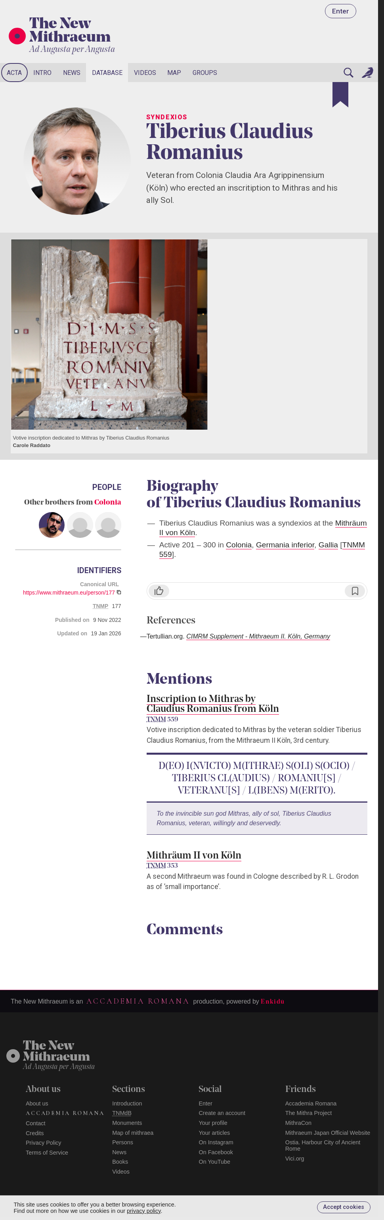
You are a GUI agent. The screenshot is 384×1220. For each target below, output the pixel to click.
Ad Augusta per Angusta (72, 49)
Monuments (127, 1123)
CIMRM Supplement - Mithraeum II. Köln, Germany (258, 636)
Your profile (213, 1123)
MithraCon (298, 1123)
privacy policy (143, 1211)
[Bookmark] (340, 94)
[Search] (348, 72)
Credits (35, 1133)
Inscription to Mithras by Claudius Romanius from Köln (213, 704)
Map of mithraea (132, 1133)
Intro (42, 72)
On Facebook (216, 1152)
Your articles (214, 1133)
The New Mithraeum (70, 31)
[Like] (159, 591)
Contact (36, 1123)
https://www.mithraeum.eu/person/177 (69, 592)
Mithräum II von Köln (194, 856)
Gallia (328, 545)
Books (120, 1162)
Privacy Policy (43, 1143)
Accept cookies (343, 1207)
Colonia (107, 503)
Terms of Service (47, 1152)
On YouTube (214, 1162)
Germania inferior (285, 545)
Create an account (222, 1113)
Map (174, 72)
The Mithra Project (308, 1113)
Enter (340, 11)
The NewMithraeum (56, 1052)
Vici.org (294, 1158)
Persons (122, 1142)
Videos (145, 72)
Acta (14, 72)
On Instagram (216, 1142)
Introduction (127, 1103)
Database (107, 72)
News (71, 72)
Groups (205, 72)
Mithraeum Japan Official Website (328, 1133)
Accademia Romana (137, 1001)
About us (37, 1103)
